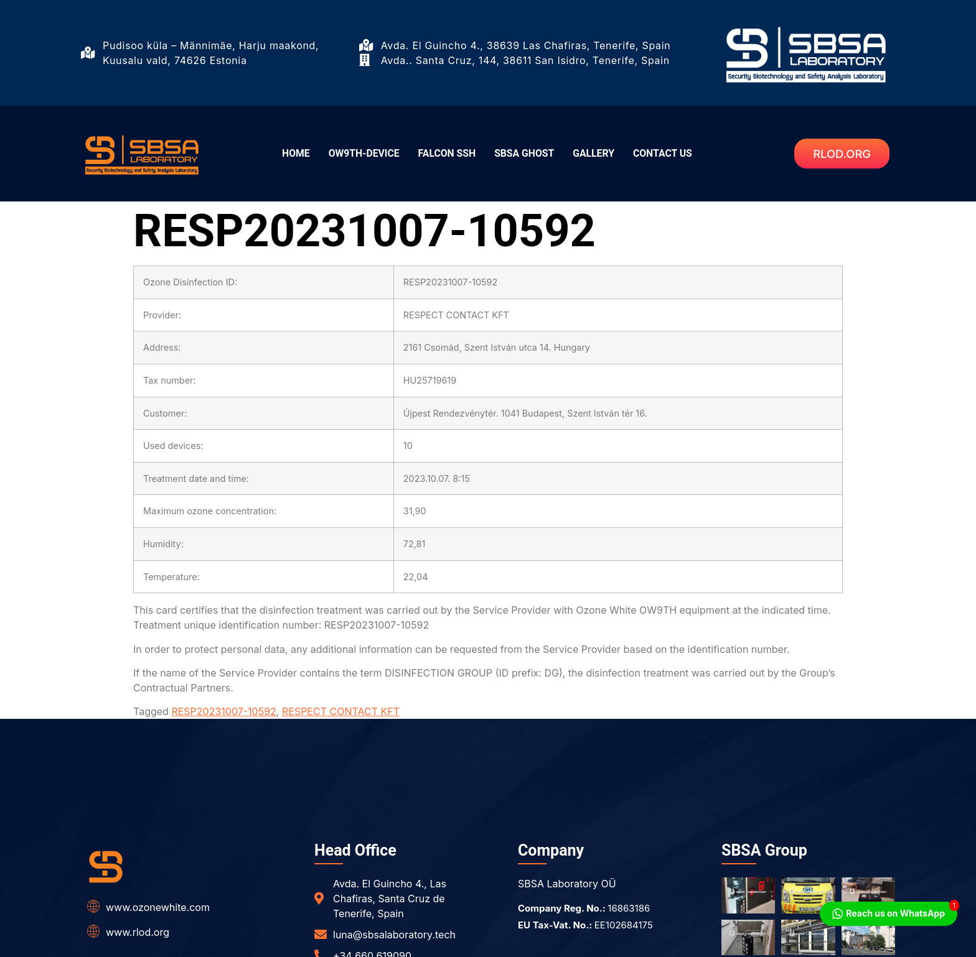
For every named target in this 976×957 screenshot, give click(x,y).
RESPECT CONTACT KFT (341, 711)
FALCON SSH (445, 153)
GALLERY (598, 153)
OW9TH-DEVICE (357, 153)
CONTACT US (670, 153)
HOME (286, 153)
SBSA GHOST (526, 153)
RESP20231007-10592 (223, 711)
